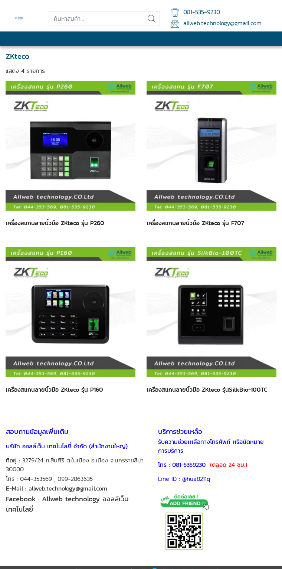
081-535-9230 (195, 12)
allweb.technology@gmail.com (216, 23)
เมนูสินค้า (25, 38)
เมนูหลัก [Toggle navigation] (258, 38)
